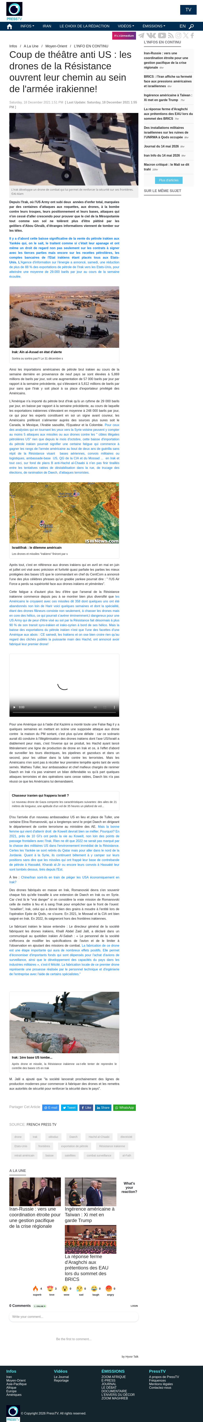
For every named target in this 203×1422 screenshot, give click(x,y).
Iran (9, 1377)
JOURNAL (109, 1384)
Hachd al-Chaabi (99, 1136)
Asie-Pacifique (16, 1384)
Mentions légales (161, 1384)
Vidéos (60, 1371)
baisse (50, 1155)
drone (18, 1136)
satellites (70, 1155)
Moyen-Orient (56, 46)
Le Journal (61, 1377)
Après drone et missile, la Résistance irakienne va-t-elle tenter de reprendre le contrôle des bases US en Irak (64, 1066)
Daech (74, 1136)
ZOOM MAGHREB (115, 1398)
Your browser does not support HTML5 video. (64, 685)
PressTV (157, 1371)
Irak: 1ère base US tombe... (32, 1057)
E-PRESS (108, 1380)
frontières (44, 1146)
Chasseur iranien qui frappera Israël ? (40, 795)
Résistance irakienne (112, 1146)
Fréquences (157, 1380)
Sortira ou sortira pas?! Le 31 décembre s (37, 358)
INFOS (25, 26)
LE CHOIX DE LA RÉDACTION (84, 26)
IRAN (47, 26)
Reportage (61, 1380)
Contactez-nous (160, 1387)
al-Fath (127, 1155)
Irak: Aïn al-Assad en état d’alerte (37, 352)
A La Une (31, 46)
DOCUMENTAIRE (114, 1391)
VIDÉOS (124, 26)
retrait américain (24, 1155)
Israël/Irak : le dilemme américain (37, 547)
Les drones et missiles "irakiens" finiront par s (40, 553)
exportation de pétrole (74, 1146)
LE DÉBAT (109, 1387)
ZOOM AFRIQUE (114, 1377)
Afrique (11, 1387)
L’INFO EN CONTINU (91, 46)
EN (183, 26)
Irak (35, 1136)
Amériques (13, 1394)
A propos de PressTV (164, 1377)
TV (188, 9)
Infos (13, 46)
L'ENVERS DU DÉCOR (118, 1394)
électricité (126, 1136)
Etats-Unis (20, 1146)
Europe (11, 1391)
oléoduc (53, 1136)
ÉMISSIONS (153, 26)
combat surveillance (99, 1155)
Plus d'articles (168, 180)
